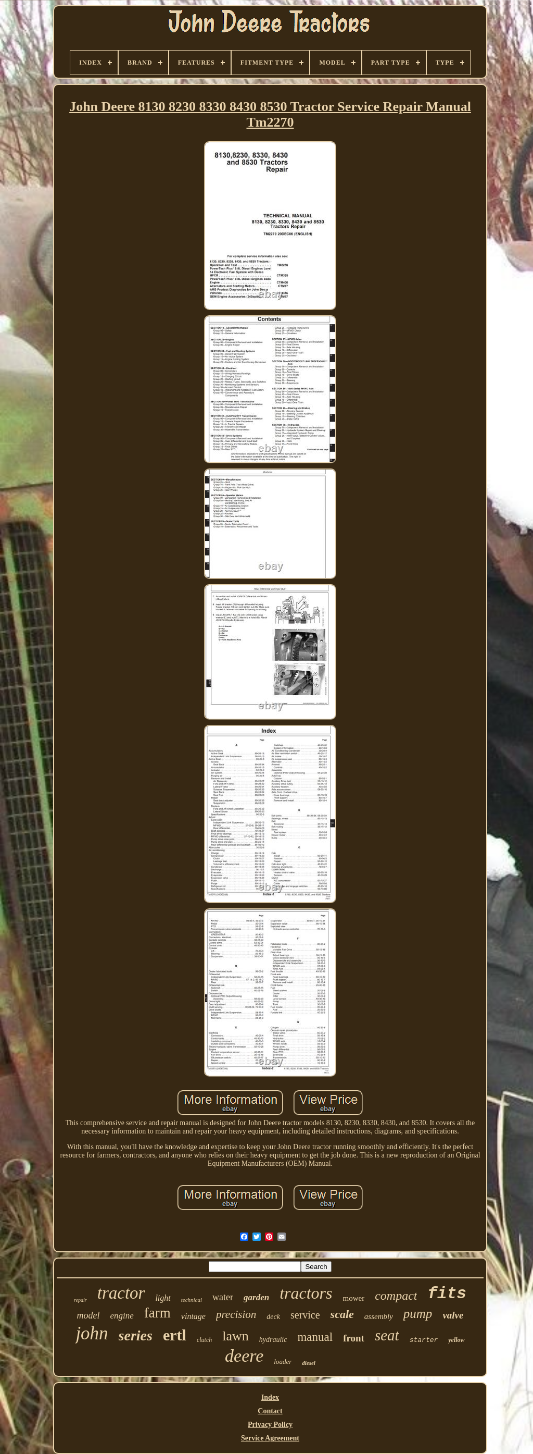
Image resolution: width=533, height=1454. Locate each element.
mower (354, 1298)
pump (418, 1314)
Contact (270, 1411)
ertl (174, 1335)
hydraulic (273, 1340)
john (91, 1333)
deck (273, 1317)
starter (424, 1340)
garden (256, 1297)
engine (122, 1316)
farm (157, 1313)
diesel (308, 1363)
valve (452, 1315)
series (136, 1335)
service (305, 1315)
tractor (121, 1293)
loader (282, 1361)
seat (387, 1335)
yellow (456, 1340)
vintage (193, 1316)
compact (396, 1295)
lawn (235, 1336)
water (222, 1297)
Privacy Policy (270, 1424)
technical (191, 1300)
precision (236, 1314)
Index (270, 1397)
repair (80, 1300)
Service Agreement (270, 1438)
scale (342, 1314)
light (162, 1297)
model (88, 1315)
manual (315, 1337)
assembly (378, 1316)
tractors (306, 1293)
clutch (204, 1340)
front (353, 1338)
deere (244, 1355)
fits (446, 1294)
